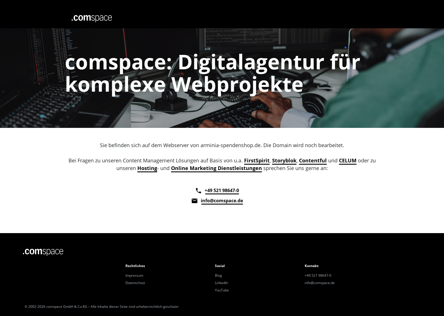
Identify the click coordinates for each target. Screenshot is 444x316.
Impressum (134, 275)
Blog (218, 275)
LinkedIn (221, 282)
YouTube (222, 290)
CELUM (348, 160)
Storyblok (284, 160)
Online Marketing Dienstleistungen (216, 168)
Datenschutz (135, 282)
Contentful (313, 160)
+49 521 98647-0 (222, 190)
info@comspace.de (222, 200)
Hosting (147, 168)
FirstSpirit (257, 160)
